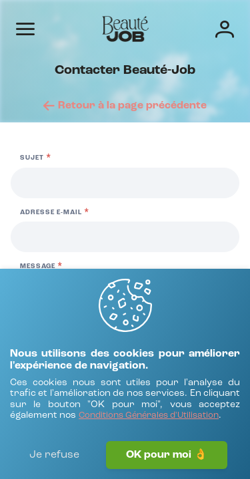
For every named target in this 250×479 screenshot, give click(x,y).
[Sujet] (125, 183)
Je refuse (54, 455)
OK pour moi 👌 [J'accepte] (166, 455)
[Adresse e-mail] (125, 237)
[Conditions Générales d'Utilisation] (149, 416)
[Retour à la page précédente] (125, 106)
